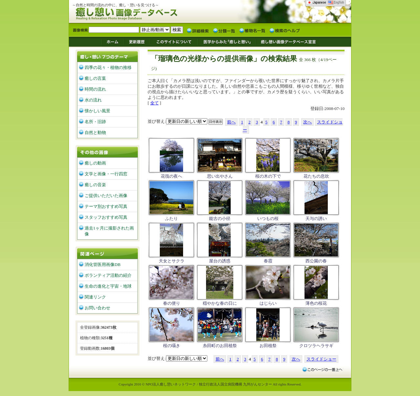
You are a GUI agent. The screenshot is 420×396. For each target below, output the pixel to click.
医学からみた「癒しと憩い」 (226, 41)
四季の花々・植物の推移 (108, 67)
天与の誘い (316, 218)
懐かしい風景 (97, 110)
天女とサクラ (171, 260)
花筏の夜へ (171, 176)
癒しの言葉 (95, 78)
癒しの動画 (95, 163)
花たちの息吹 (316, 176)
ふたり (171, 218)
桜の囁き (171, 345)
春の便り (171, 303)
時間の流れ (95, 89)
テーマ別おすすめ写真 (106, 206)
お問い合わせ (97, 307)
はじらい (268, 303)
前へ (231, 122)
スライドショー (321, 359)
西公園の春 (316, 260)
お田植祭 (268, 345)
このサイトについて (174, 41)
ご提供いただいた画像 (106, 195)
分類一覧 (224, 30)
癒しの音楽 (95, 184)
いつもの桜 (268, 218)
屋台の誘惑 (219, 260)
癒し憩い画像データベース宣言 (287, 41)
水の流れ (93, 100)
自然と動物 (95, 132)
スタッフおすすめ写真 (106, 217)
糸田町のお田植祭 (220, 345)
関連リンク (95, 297)
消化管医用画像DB (102, 264)
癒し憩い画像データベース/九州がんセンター (143, 12)
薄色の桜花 (316, 303)
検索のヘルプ (284, 30)
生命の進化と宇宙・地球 (108, 286)
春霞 (268, 260)
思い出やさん (220, 176)
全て (154, 102)
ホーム (112, 41)
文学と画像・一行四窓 (106, 173)
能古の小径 (219, 218)
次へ (307, 122)
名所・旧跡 (95, 121)
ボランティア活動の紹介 (108, 275)
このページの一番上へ (322, 369)
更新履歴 (137, 41)
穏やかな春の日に (220, 303)
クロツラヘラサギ (316, 345)
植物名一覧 (252, 30)
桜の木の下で (268, 176)
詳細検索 (197, 30)
